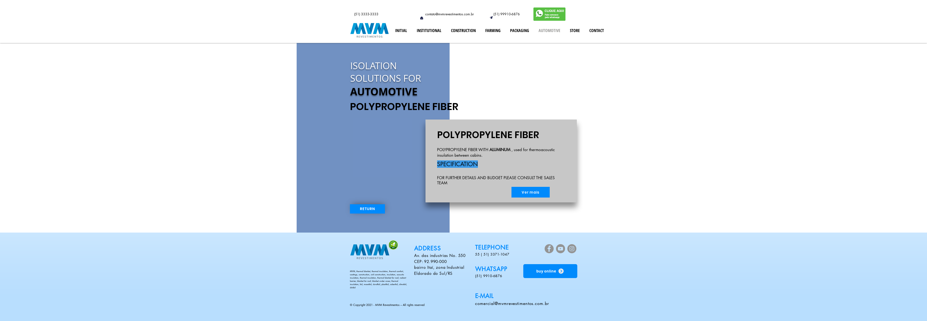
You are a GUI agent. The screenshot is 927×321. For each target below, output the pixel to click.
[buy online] (550, 271)
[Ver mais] (530, 192)
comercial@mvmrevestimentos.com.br (512, 303)
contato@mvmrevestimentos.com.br (449, 14)
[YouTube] (560, 248)
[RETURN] (367, 209)
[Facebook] (549, 248)
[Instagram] (571, 248)
